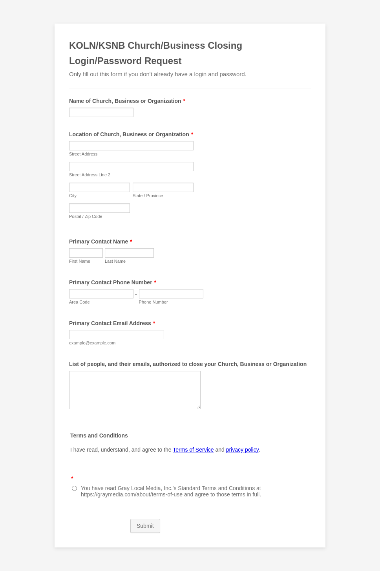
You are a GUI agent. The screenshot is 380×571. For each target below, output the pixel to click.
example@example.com (92, 342)
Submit (145, 526)
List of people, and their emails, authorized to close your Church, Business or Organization (188, 364)
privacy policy (242, 450)
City (73, 195)
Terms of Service (193, 450)
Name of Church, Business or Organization (127, 101)
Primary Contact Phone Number (112, 282)
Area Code (79, 302)
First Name (79, 261)
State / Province (148, 195)
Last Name (115, 261)
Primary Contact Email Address (112, 323)
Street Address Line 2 (89, 174)
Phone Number (153, 302)
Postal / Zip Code (85, 216)
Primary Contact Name (100, 241)
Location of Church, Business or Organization (131, 134)
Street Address (83, 154)
